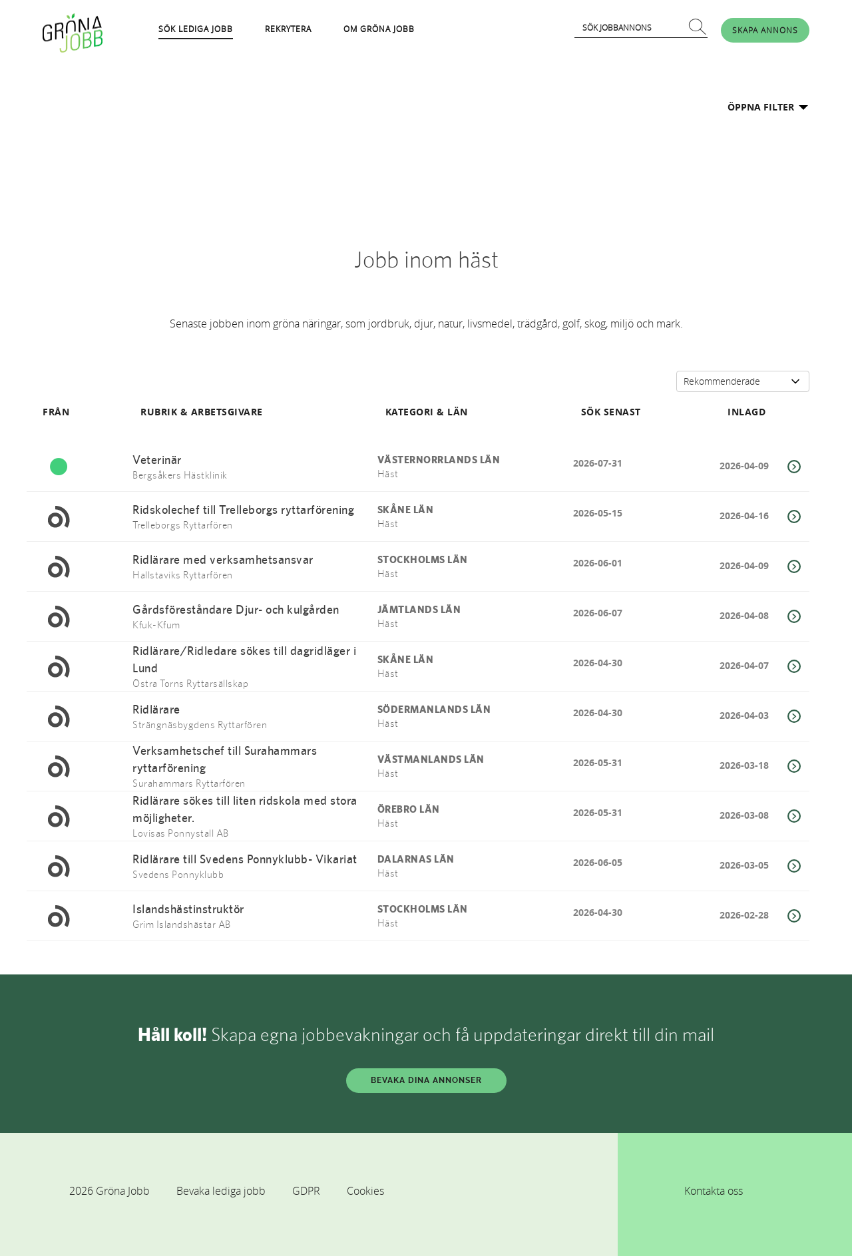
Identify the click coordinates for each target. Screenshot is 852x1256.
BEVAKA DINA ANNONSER (426, 1080)
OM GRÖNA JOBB (379, 28)
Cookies (365, 1190)
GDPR (306, 1190)
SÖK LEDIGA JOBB (195, 28)
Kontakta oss (713, 1190)
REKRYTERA (288, 28)
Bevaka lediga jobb (221, 1190)
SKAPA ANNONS (765, 30)
